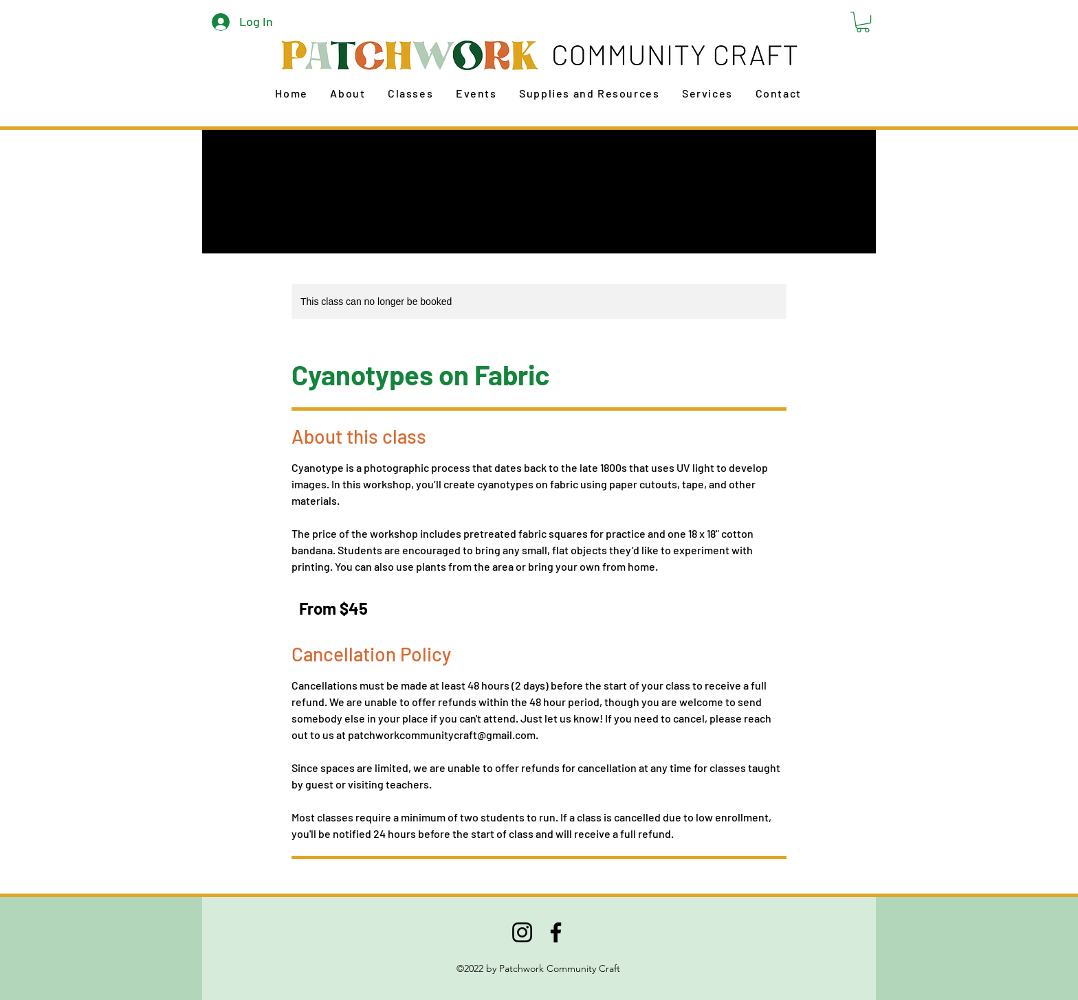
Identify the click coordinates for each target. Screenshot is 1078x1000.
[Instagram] (522, 932)
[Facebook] (555, 932)
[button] (862, 22)
